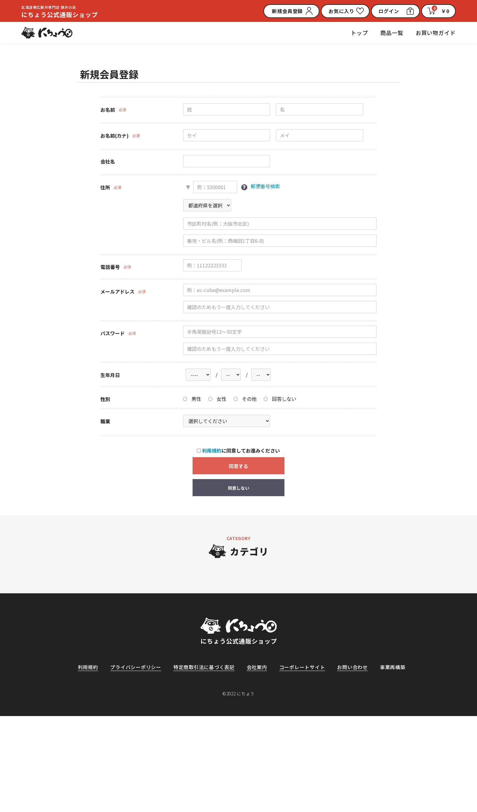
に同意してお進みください (238, 450)
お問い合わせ (352, 763)
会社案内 (257, 763)
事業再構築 (393, 763)
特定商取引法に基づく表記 (204, 763)
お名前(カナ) (114, 135)
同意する (238, 466)
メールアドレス (117, 291)
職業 (105, 421)
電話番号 (110, 266)
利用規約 (211, 450)
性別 (105, 399)
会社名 (107, 161)
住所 (105, 187)
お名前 (107, 109)
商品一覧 (391, 33)
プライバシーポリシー (135, 763)
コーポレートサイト (302, 763)
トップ (359, 33)
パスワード (112, 333)
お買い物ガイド (436, 33)
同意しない (238, 488)
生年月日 (110, 375)
